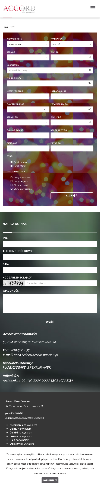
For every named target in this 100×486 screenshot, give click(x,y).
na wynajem (23, 425)
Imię (5, 238)
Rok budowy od (15, 130)
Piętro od (12, 143)
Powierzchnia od (15, 104)
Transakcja (56, 39)
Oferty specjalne (19, 181)
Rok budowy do (59, 130)
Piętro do (56, 143)
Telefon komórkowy (17, 251)
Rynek (10, 156)
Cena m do (56, 117)
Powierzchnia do (59, 104)
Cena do (55, 52)
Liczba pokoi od (15, 91)
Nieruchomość (14, 39)
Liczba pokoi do (59, 91)
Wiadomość (10, 291)
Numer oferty (14, 78)
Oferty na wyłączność (21, 189)
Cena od (11, 52)
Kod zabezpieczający (17, 278)
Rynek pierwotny (19, 162)
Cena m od (12, 117)
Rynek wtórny (18, 166)
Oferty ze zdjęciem (20, 177)
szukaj (72, 195)
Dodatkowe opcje (16, 171)
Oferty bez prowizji (20, 185)
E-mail (7, 264)
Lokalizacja (13, 65)
